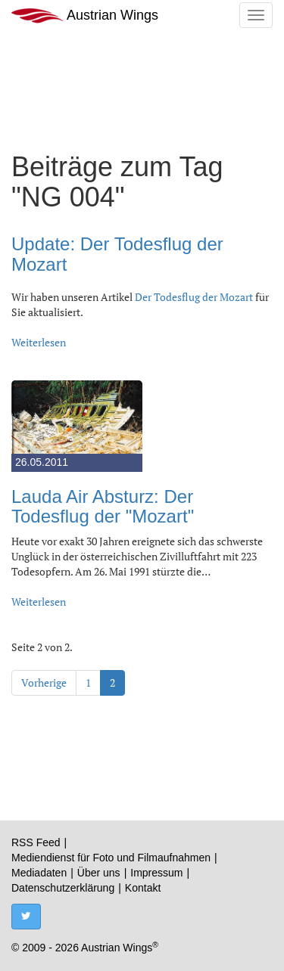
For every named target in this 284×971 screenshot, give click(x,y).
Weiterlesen (38, 342)
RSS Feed (36, 842)
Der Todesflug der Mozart (194, 297)
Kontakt (143, 888)
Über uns (98, 873)
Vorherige (44, 682)
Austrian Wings (84, 15)
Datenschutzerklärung (62, 888)
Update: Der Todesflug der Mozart (117, 254)
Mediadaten (39, 873)
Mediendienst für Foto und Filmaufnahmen (111, 858)
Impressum (156, 873)
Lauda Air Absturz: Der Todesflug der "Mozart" (102, 506)
